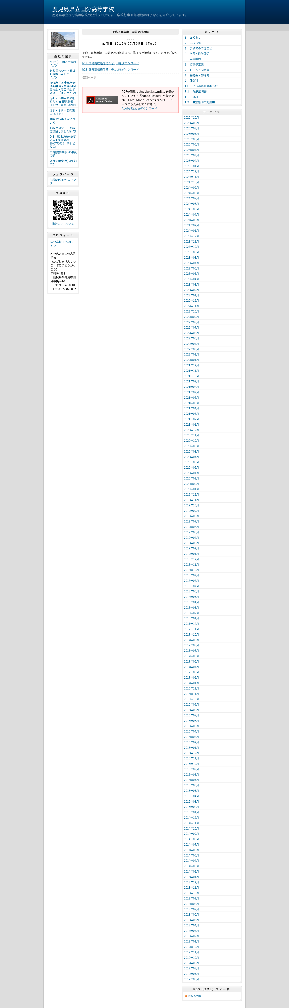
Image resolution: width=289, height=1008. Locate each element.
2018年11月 (191, 564)
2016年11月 (191, 694)
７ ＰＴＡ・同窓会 (196, 70)
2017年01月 (191, 683)
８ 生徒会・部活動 (196, 75)
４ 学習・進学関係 (196, 53)
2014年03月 (191, 866)
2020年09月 (191, 446)
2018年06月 (191, 591)
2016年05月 (191, 726)
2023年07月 (191, 263)
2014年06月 (191, 850)
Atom (197, 996)
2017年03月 (191, 672)
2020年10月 (191, 440)
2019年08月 (191, 516)
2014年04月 (191, 860)
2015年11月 (191, 758)
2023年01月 (191, 295)
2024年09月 (191, 187)
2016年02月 (191, 742)
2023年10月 (191, 247)
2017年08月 (191, 645)
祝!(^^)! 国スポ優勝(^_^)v (63, 63)
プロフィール (63, 235)
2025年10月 (191, 117)
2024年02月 (191, 225)
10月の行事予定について (62, 120)
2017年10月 (191, 634)
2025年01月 (191, 166)
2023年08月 (191, 257)
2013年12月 (191, 882)
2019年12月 (191, 494)
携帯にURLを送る (63, 224)
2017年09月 (191, 640)
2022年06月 (191, 333)
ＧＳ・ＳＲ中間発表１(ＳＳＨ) (62, 112)
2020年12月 (191, 430)
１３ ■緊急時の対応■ (199, 102)
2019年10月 (191, 505)
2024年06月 (191, 204)
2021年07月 (191, 392)
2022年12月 (191, 300)
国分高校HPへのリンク (62, 244)
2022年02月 (191, 354)
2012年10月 (191, 958)
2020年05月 (191, 467)
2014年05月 (191, 855)
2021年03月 (191, 414)
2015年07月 (191, 780)
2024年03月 (191, 220)
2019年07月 (191, 521)
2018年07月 (191, 586)
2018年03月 (191, 607)
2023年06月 (191, 268)
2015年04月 (191, 796)
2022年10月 (191, 311)
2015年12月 (191, 753)
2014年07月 (191, 844)
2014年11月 (191, 823)
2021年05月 (191, 403)
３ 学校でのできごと (198, 48)
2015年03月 (191, 801)
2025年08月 (191, 128)
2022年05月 (191, 338)
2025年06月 (191, 139)
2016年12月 (191, 688)
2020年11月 (191, 435)
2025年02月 (191, 161)
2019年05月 (191, 532)
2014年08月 (191, 839)
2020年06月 (191, 462)
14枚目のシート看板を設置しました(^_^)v (62, 74)
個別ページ (89, 77)
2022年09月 (191, 317)
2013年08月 (191, 904)
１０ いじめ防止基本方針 (201, 86)
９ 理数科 (191, 80)
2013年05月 (191, 920)
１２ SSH (191, 97)
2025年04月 (191, 150)
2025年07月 (191, 134)
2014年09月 (191, 834)
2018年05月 (191, 597)
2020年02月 (191, 484)
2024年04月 (191, 214)
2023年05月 (191, 273)
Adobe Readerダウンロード (139, 108)
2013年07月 (191, 909)
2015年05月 (191, 791)
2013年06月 (191, 914)
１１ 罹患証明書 (195, 91)
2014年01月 (191, 877)
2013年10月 (191, 893)
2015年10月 (191, 764)
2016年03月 (191, 737)
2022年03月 (191, 349)
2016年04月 (191, 731)
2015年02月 (191, 807)
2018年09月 (191, 575)
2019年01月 (191, 554)
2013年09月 (191, 898)
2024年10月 (191, 182)
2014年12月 (191, 817)
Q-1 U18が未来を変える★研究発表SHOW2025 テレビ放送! (63, 141)
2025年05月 (191, 144)
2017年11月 (191, 629)
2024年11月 (191, 177)
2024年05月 (191, 209)
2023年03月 (191, 284)
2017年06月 (191, 656)
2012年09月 (191, 963)
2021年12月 (191, 365)
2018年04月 (191, 602)
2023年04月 (191, 279)
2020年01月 (191, 489)
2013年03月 (191, 931)
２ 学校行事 (192, 43)
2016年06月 (191, 721)
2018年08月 (191, 581)
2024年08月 (191, 193)
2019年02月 (191, 548)
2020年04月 (191, 473)
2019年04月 (191, 538)
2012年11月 (191, 952)
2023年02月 (191, 290)
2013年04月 (191, 925)
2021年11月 (191, 371)
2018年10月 (191, 570)
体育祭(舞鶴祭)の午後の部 (63, 154)
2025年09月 (191, 123)
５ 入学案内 (192, 59)
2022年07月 (191, 327)
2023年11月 (191, 241)
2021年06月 (191, 397)
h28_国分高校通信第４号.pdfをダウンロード (110, 69)
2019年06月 (191, 527)
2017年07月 (191, 650)
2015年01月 (191, 812)
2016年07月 (191, 715)
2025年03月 (191, 155)
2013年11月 (191, 887)
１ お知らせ (192, 37)
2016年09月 (191, 704)
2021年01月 (191, 424)
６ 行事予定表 (194, 64)
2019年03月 (191, 543)
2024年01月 (191, 230)
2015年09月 (191, 769)
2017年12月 (191, 624)
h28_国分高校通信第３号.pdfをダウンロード (110, 63)
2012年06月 (191, 979)
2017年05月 (191, 661)
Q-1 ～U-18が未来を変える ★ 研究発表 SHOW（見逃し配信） (63, 101)
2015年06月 (191, 785)
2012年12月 (191, 947)
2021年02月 (191, 419)
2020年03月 (191, 478)
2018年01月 (191, 618)
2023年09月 (191, 252)
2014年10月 (191, 828)
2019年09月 (191, 511)
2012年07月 (191, 974)
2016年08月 (191, 710)
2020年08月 (191, 451)
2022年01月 (191, 360)
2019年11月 (191, 500)
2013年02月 (191, 936)
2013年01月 (191, 941)
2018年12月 (191, 559)
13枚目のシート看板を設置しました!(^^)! (63, 129)
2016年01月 (191, 748)
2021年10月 (191, 376)
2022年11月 (191, 306)
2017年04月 (191, 667)
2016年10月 (191, 699)
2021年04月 (191, 408)
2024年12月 (191, 171)
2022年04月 (191, 344)
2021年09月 (191, 381)
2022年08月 (191, 322)
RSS (190, 996)
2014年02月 (191, 871)
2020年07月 (191, 457)
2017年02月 (191, 677)
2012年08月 (191, 968)
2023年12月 (191, 236)
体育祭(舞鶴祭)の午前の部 (63, 162)
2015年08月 (191, 774)
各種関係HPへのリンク (63, 181)
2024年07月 (191, 198)
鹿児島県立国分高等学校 (83, 9)
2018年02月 (191, 613)
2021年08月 (191, 387)
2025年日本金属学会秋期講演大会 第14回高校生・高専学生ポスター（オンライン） (64, 88)
